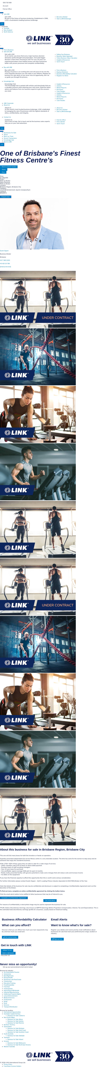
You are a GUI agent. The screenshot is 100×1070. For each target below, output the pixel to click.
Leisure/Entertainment (10, 996)
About (6, 134)
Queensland (7, 1026)
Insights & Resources (63, 84)
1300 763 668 (7, 2)
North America (8, 32)
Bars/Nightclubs (9, 976)
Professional (7, 999)
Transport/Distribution (10, 1007)
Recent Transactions (10, 138)
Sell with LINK (8, 51)
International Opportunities (12, 1012)
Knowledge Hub (9, 81)
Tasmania (6, 1037)
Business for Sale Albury (15, 1019)
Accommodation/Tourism (11, 972)
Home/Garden (8, 988)
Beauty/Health (8, 977)
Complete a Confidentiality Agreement (14, 898)
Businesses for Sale (10, 132)
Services (6, 1005)
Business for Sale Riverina (16, 1023)
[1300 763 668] (0, 2)
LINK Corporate (8, 103)
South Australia (8, 1034)
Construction (8, 981)
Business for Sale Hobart (15, 1039)
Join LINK (6, 14)
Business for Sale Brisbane (16, 1028)
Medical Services (9, 997)
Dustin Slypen (4, 250)
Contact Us (7, 117)
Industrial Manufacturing (11, 992)
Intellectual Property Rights (12, 994)
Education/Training (9, 983)
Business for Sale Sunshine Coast (18, 1032)
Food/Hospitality (9, 985)
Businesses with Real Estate (12, 979)
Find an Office (7, 9)
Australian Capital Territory (12, 1014)
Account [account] (5, 6)
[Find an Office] (0, 9)
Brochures (60, 89)
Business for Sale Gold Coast (17, 1030)
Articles (59, 86)
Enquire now (5, 197)
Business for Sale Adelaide (16, 1035)
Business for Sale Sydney (15, 1021)
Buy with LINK (8, 67)
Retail (5, 1001)
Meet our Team (8, 136)
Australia (5, 26)
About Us (7, 105)
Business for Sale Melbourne (17, 1043)
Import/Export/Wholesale (11, 990)
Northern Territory (9, 1025)
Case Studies (61, 91)
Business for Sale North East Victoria (19, 1045)
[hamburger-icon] (1, 12)
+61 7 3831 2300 (5, 260)
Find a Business (8, 50)
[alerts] (0, 967)
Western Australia (9, 1046)
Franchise (7, 987)
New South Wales (9, 1017)
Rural (5, 1003)
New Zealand (8, 30)
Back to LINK (8, 142)
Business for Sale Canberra (16, 1015)
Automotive (7, 974)
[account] (0, 5)
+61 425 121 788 (5, 263)
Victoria (6, 1041)
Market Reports (61, 87)
